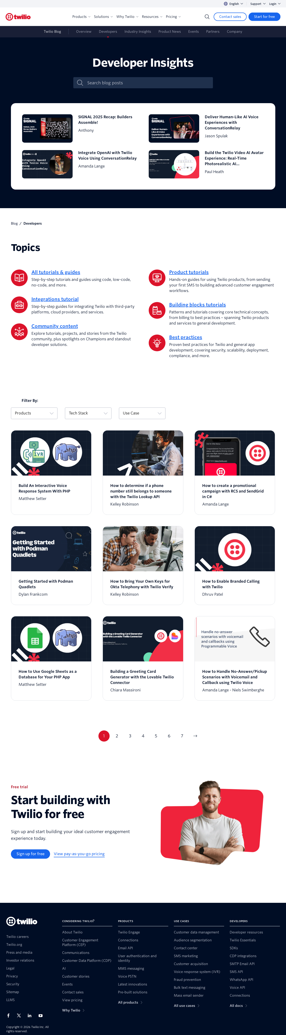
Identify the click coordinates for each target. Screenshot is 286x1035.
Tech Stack (88, 413)
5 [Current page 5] (156, 735)
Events (193, 31)
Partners (212, 31)
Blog (14, 223)
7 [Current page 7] (182, 735)
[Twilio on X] (20, 1015)
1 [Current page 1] (104, 735)
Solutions (103, 17)
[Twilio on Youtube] (41, 1015)
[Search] (207, 16)
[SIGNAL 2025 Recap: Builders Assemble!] (80, 128)
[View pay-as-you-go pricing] (79, 854)
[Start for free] (264, 17)
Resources (152, 17)
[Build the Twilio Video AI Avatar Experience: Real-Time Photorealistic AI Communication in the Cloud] (206, 164)
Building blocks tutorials (197, 305)
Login (274, 4)
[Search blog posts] (148, 82)
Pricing (173, 17)
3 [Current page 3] (130, 735)
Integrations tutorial (55, 299)
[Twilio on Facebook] (9, 1015)
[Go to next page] (195, 736)
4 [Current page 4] (143, 735)
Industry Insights (137, 31)
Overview (83, 31)
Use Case (142, 413)
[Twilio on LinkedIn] (31, 1015)
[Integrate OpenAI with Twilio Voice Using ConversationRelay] (80, 164)
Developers (108, 31)
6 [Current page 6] (169, 735)
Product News (169, 31)
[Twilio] (18, 16)
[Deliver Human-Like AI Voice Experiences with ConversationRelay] (206, 128)
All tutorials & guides (55, 272)
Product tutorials (189, 272)
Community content (54, 326)
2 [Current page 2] (117, 735)
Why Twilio (127, 17)
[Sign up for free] (30, 854)
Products (81, 17)
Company (234, 31)
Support (258, 4)
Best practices (185, 337)
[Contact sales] (230, 17)
